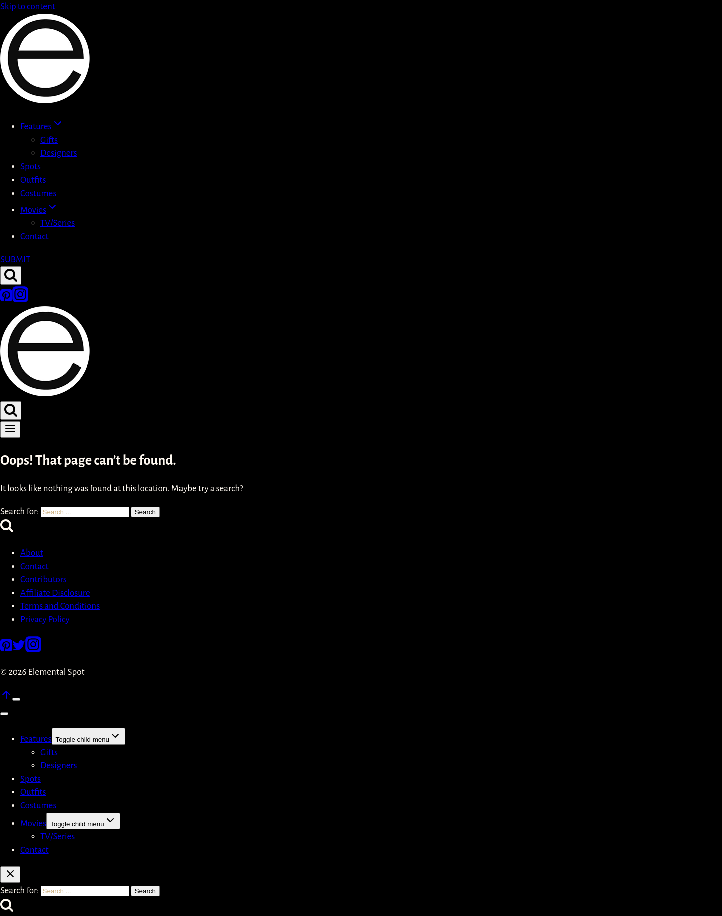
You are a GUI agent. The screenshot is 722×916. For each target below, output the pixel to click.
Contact (34, 236)
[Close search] (10, 874)
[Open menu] (10, 429)
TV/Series (57, 223)
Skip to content (27, 6)
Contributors (43, 579)
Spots (30, 166)
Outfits (33, 180)
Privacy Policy (45, 619)
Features (36, 739)
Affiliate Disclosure (55, 593)
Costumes (38, 193)
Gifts (49, 140)
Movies (33, 823)
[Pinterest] (6, 299)
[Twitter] (18, 649)
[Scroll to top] (6, 698)
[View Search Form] (10, 275)
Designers (58, 153)
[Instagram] (20, 299)
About (31, 553)
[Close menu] (4, 713)
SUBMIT (15, 259)
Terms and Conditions (60, 606)
